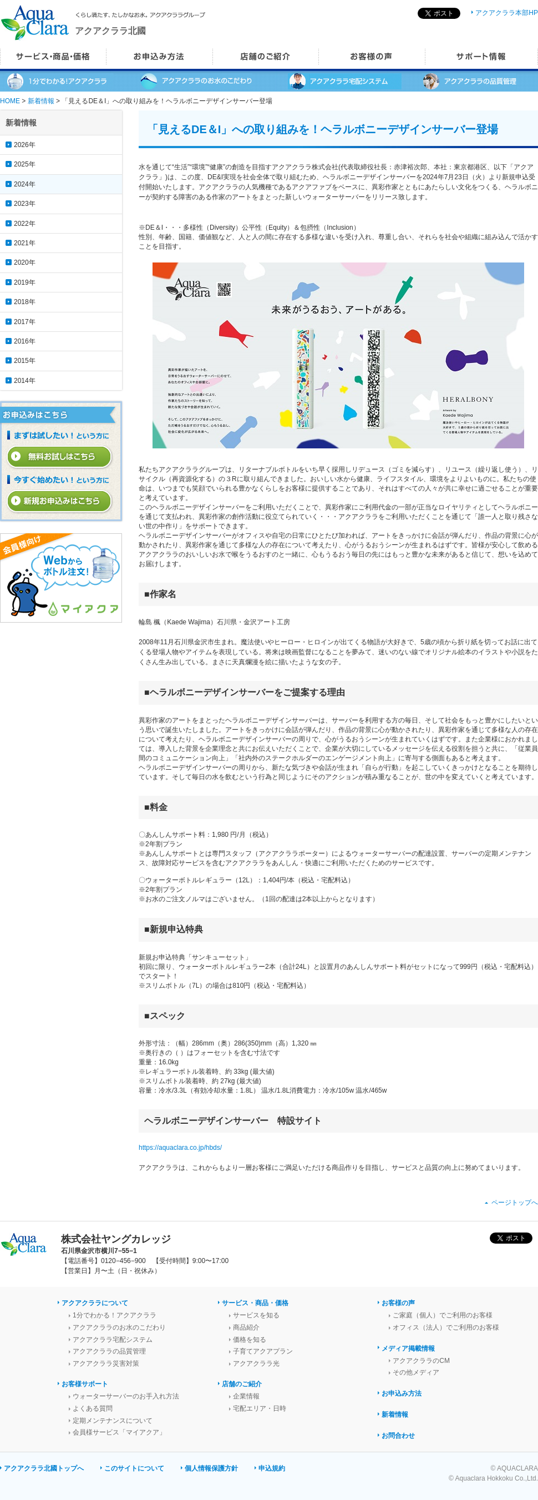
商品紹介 (246, 1327)
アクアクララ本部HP (506, 13)
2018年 (24, 302)
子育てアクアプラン (263, 1351)
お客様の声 (398, 1303)
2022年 (24, 224)
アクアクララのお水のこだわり (119, 1327)
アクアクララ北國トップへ (44, 1468)
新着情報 (41, 101)
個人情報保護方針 (211, 1468)
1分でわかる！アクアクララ (114, 1315)
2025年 (24, 164)
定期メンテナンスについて (113, 1421)
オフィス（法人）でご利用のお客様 (446, 1327)
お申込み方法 (402, 1393)
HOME (10, 101)
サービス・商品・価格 (255, 1303)
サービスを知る (256, 1315)
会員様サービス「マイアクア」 (119, 1432)
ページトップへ (514, 1202)
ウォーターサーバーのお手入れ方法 (126, 1396)
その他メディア (416, 1372)
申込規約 (271, 1468)
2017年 (24, 322)
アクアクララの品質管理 (109, 1351)
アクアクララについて (95, 1303)
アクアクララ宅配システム (113, 1340)
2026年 (24, 145)
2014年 (24, 381)
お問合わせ (398, 1436)
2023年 (24, 204)
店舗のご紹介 (242, 1384)
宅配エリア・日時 (259, 1408)
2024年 (24, 184)
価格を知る (249, 1340)
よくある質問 (93, 1408)
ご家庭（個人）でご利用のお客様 (443, 1315)
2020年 (24, 262)
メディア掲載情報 (408, 1348)
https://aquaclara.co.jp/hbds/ (180, 1147)
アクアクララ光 (256, 1363)
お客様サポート (85, 1384)
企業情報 (246, 1396)
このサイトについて (134, 1468)
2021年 (24, 243)
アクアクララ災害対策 (106, 1363)
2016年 (24, 341)
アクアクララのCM (421, 1361)
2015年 (24, 361)
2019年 (24, 282)
